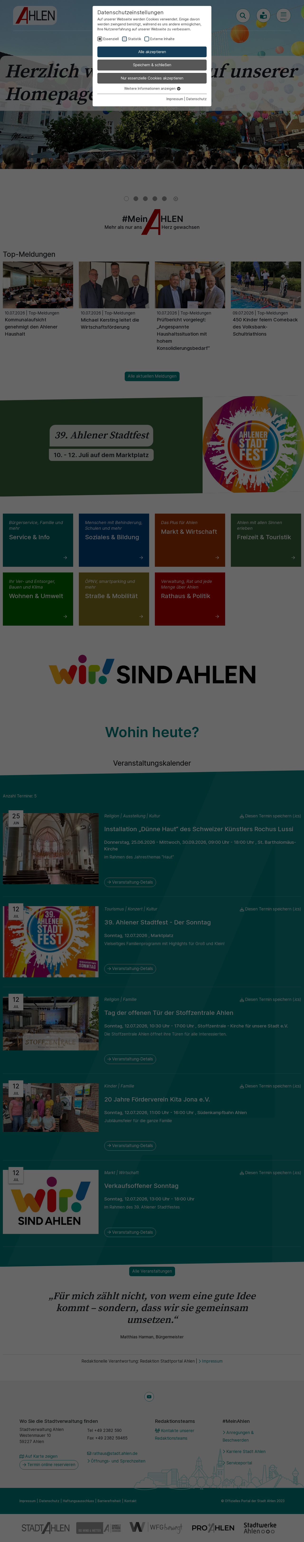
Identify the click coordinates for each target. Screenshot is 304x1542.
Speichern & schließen (152, 64)
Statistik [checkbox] (134, 39)
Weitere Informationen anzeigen (152, 88)
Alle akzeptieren (152, 51)
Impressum (174, 99)
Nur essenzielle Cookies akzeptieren (152, 78)
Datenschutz (196, 99)
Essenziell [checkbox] (111, 39)
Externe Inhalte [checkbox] (162, 39)
